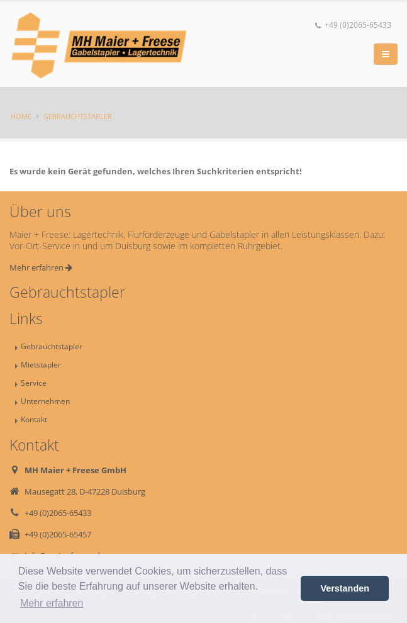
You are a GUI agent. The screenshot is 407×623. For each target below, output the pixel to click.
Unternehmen (45, 401)
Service (34, 383)
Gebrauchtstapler (77, 116)
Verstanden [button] (344, 588)
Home (21, 116)
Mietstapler (41, 364)
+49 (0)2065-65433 (353, 25)
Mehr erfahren (40, 267)
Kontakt (34, 419)
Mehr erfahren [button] (52, 603)
